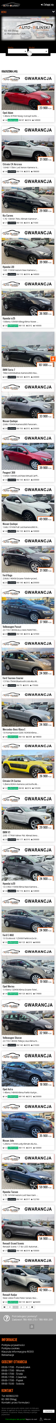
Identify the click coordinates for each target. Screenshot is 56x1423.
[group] (28, 30)
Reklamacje (7, 1355)
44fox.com (45, 1419)
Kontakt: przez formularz (15, 1402)
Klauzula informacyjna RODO (17, 1351)
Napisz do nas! (21, 1419)
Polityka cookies (10, 1348)
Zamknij (48, 1411)
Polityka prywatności (13, 1345)
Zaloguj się (47, 4)
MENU (3, 12)
